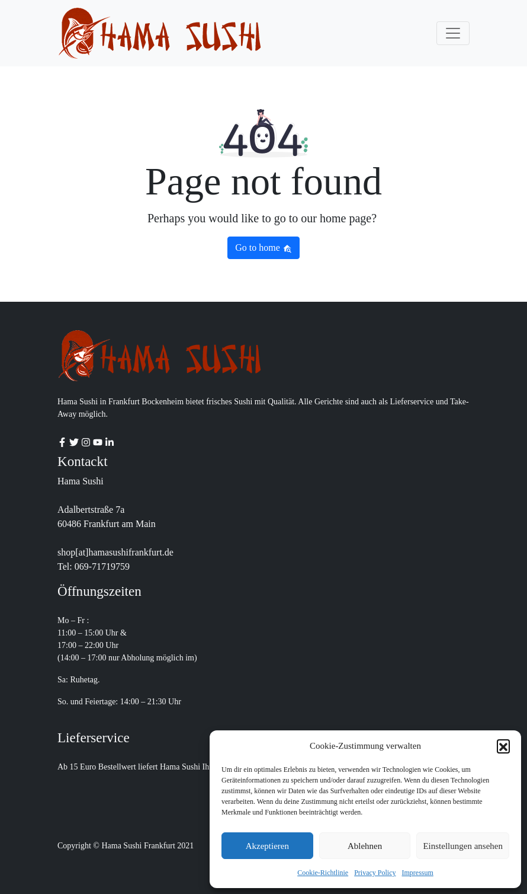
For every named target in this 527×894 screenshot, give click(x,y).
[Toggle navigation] (453, 33)
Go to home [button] (263, 247)
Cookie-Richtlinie (322, 873)
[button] (503, 746)
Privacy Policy (375, 873)
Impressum (417, 873)
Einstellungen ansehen (463, 846)
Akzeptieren (267, 846)
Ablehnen (365, 846)
